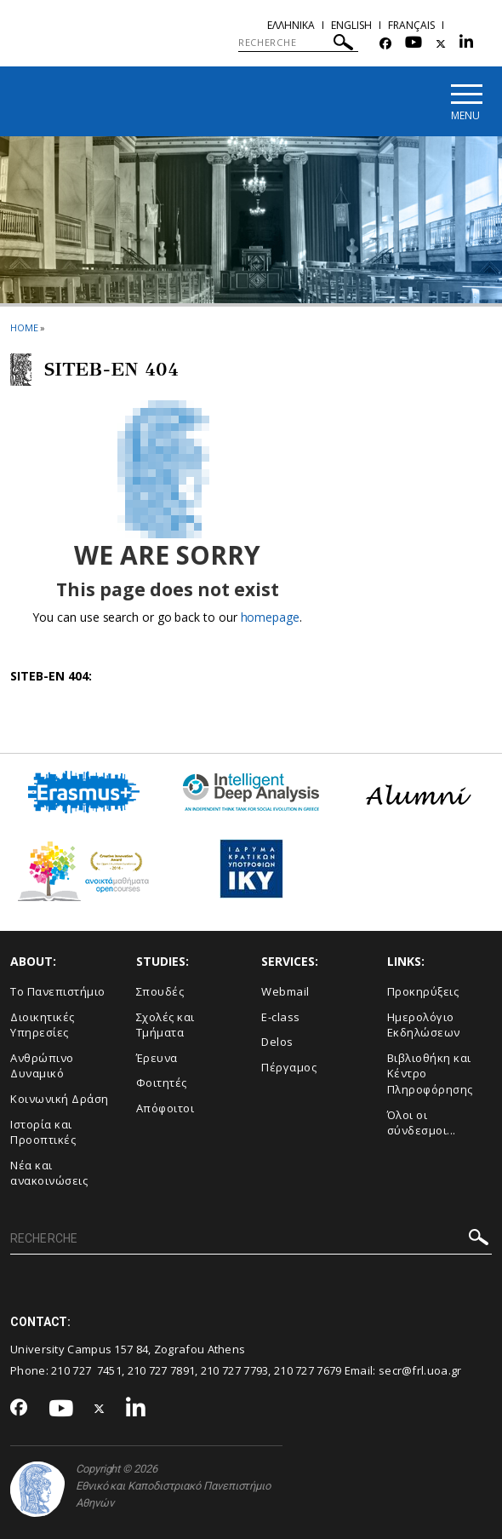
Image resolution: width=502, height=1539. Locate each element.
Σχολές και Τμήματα (165, 1026)
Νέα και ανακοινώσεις (49, 1174)
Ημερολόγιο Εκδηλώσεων (423, 1026)
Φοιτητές (161, 1083)
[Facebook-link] (385, 44)
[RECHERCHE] (298, 42)
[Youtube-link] (413, 44)
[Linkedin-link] (466, 44)
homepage (270, 618)
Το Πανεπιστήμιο (58, 992)
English (351, 25)
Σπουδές (160, 992)
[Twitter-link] (441, 44)
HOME (24, 328)
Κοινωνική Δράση (59, 1099)
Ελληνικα (291, 25)
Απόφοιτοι (165, 1109)
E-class (280, 1017)
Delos (277, 1042)
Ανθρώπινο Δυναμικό (42, 1066)
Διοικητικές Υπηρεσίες (42, 1026)
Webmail (285, 992)
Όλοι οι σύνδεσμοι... (421, 1123)
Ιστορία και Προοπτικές (43, 1132)
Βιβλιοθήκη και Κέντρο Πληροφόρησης (430, 1074)
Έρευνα (157, 1058)
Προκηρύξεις (423, 992)
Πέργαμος (289, 1068)
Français (411, 25)
